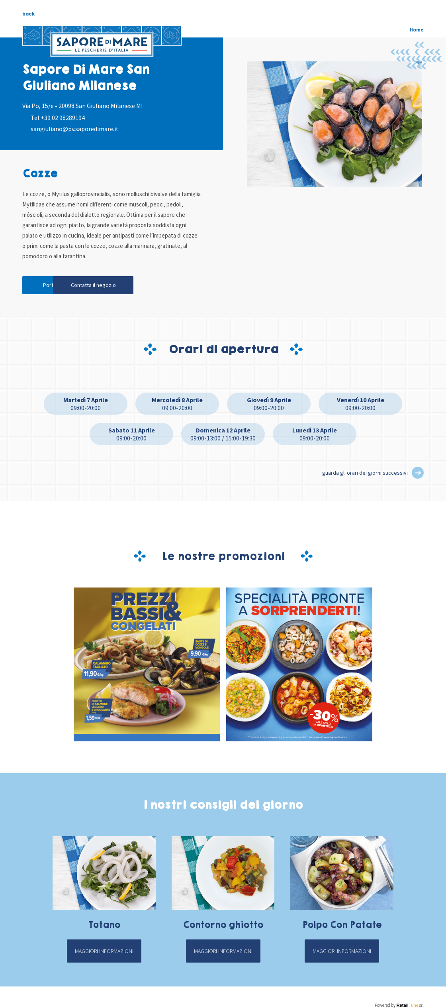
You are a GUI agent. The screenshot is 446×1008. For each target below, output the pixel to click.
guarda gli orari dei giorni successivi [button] (365, 474)
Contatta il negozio (133, 286)
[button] (418, 474)
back (28, 14)
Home (417, 30)
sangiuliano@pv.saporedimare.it (75, 129)
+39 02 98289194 (63, 118)
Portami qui (58, 286)
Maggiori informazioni (104, 952)
